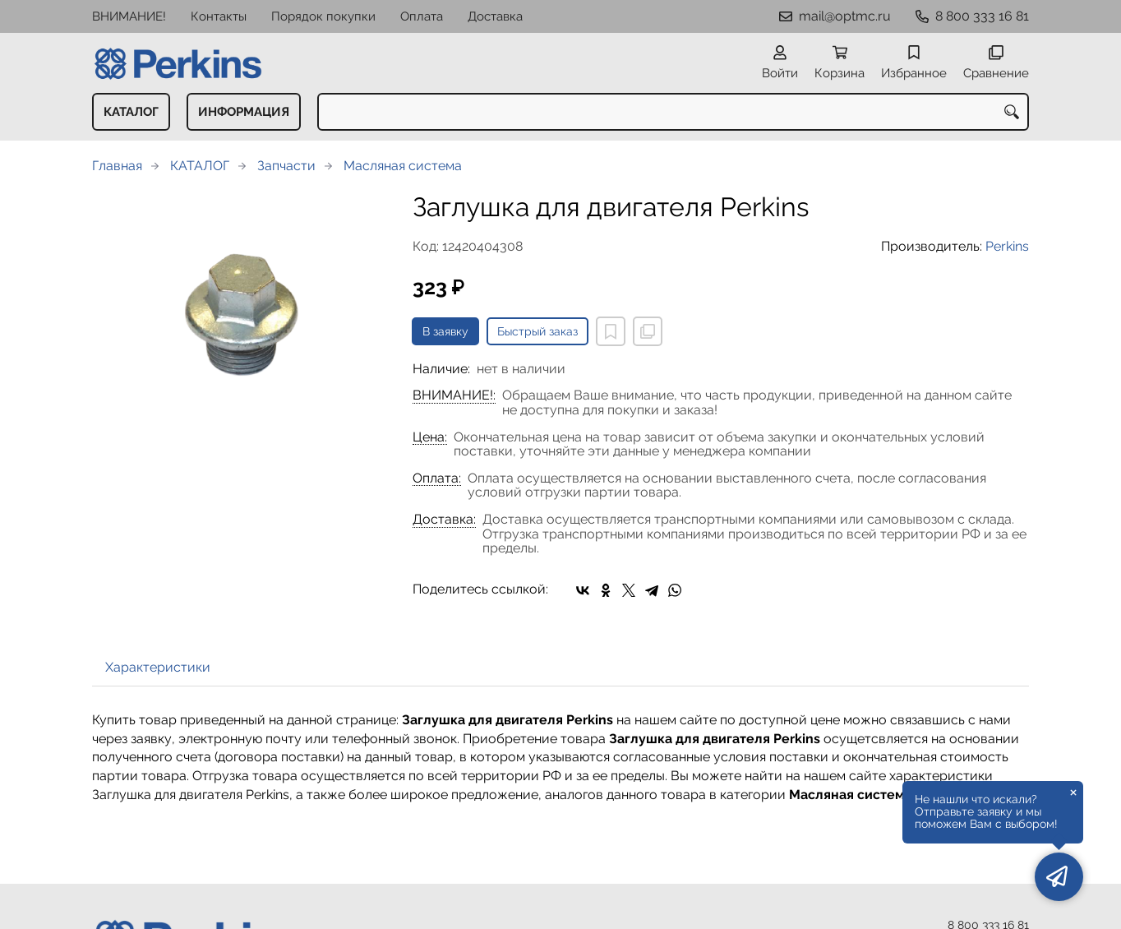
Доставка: (444, 519)
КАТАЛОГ (131, 111)
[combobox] (673, 112)
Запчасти (286, 165)
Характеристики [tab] (157, 667)
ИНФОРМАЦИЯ (243, 111)
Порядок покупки (323, 16)
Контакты (219, 16)
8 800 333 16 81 (982, 16)
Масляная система (403, 165)
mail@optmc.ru (845, 16)
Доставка (495, 16)
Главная (117, 165)
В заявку (445, 331)
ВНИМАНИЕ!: (454, 395)
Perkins (1007, 246)
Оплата (421, 16)
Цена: (430, 437)
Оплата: (437, 478)
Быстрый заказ (537, 331)
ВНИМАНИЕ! (129, 16)
